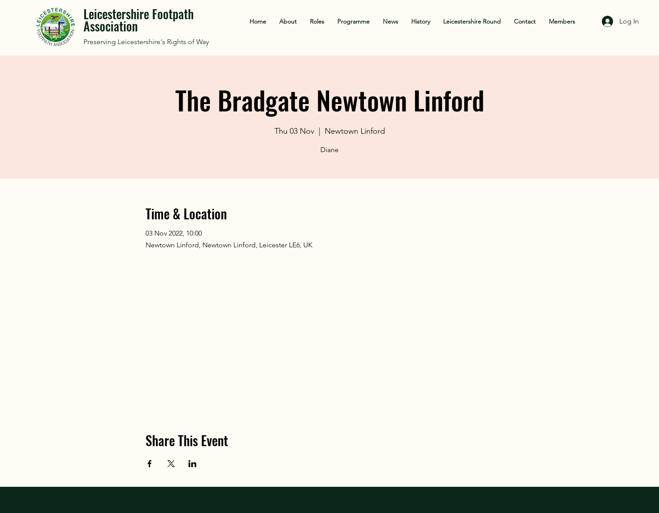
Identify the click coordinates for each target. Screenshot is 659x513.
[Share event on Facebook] (150, 463)
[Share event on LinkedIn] (192, 463)
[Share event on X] (171, 463)
